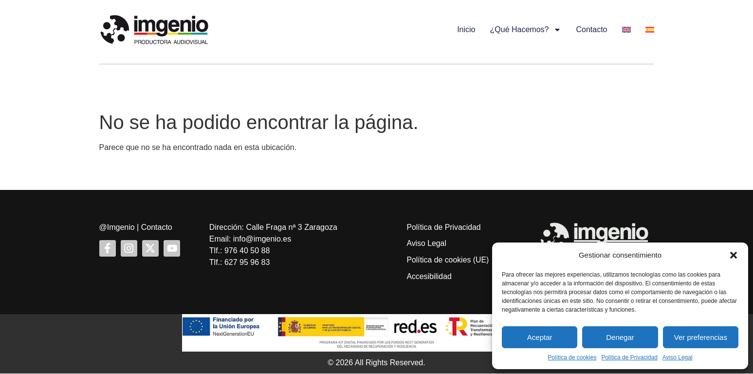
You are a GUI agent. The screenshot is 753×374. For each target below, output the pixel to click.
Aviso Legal (677, 357)
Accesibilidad (429, 277)
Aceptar (539, 337)
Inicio (466, 29)
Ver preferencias (700, 337)
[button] (733, 255)
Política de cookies (572, 357)
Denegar (620, 337)
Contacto (591, 29)
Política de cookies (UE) (448, 260)
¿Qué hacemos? (526, 29)
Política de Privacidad (629, 357)
